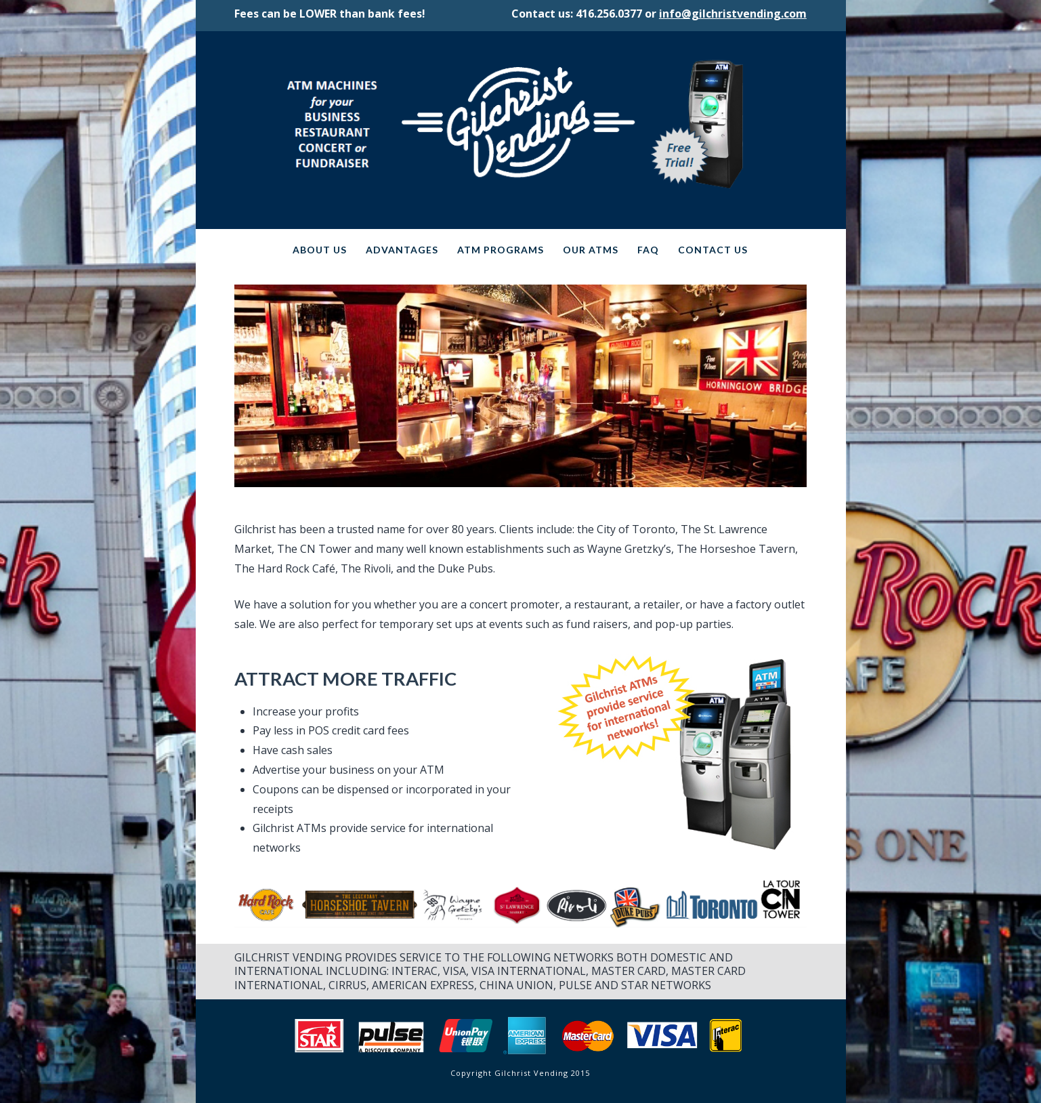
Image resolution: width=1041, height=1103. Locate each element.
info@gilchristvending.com (733, 13)
